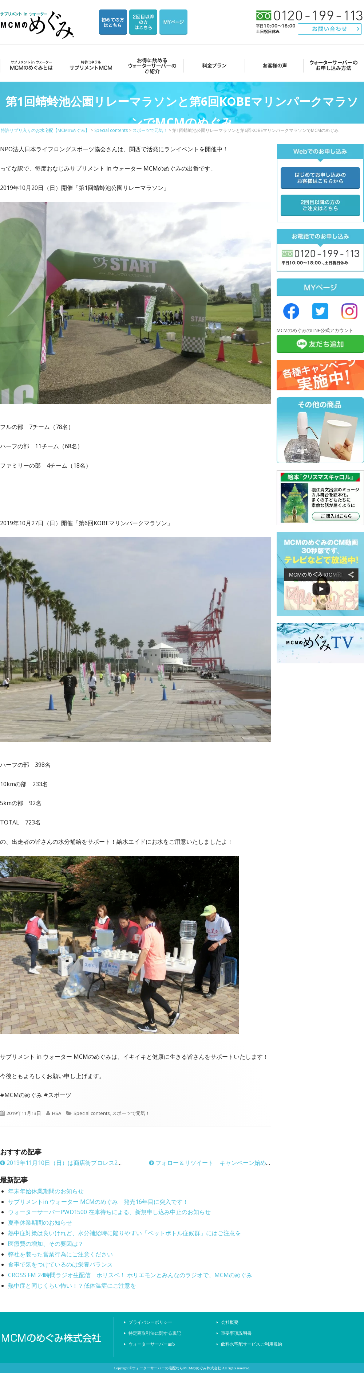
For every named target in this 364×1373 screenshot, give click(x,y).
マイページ (173, 22)
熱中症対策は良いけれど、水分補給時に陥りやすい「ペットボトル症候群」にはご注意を (124, 1233)
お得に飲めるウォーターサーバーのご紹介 (151, 65)
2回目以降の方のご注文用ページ (143, 22)
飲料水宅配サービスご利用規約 (251, 1344)
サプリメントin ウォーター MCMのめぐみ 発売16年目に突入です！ (98, 1202)
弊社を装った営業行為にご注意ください (60, 1254)
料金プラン (212, 65)
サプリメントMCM (90, 65)
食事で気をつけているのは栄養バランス (60, 1264)
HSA (56, 1113)
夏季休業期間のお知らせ (40, 1222)
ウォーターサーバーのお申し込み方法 (333, 65)
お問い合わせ (330, 29)
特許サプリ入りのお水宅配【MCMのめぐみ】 (38, 16)
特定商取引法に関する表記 (154, 1333)
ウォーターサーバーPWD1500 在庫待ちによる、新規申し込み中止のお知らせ (109, 1212)
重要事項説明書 (236, 1333)
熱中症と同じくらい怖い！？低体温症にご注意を (72, 1286)
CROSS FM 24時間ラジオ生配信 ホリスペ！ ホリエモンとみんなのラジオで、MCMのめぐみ (130, 1275)
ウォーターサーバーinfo (151, 1344)
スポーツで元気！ (131, 1113)
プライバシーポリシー (150, 1322)
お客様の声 (272, 65)
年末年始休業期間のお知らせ (46, 1191)
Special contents (92, 1113)
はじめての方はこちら (113, 22)
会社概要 (229, 1322)
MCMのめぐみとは (30, 65)
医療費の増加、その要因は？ (46, 1244)
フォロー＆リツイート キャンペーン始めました (216, 1163)
